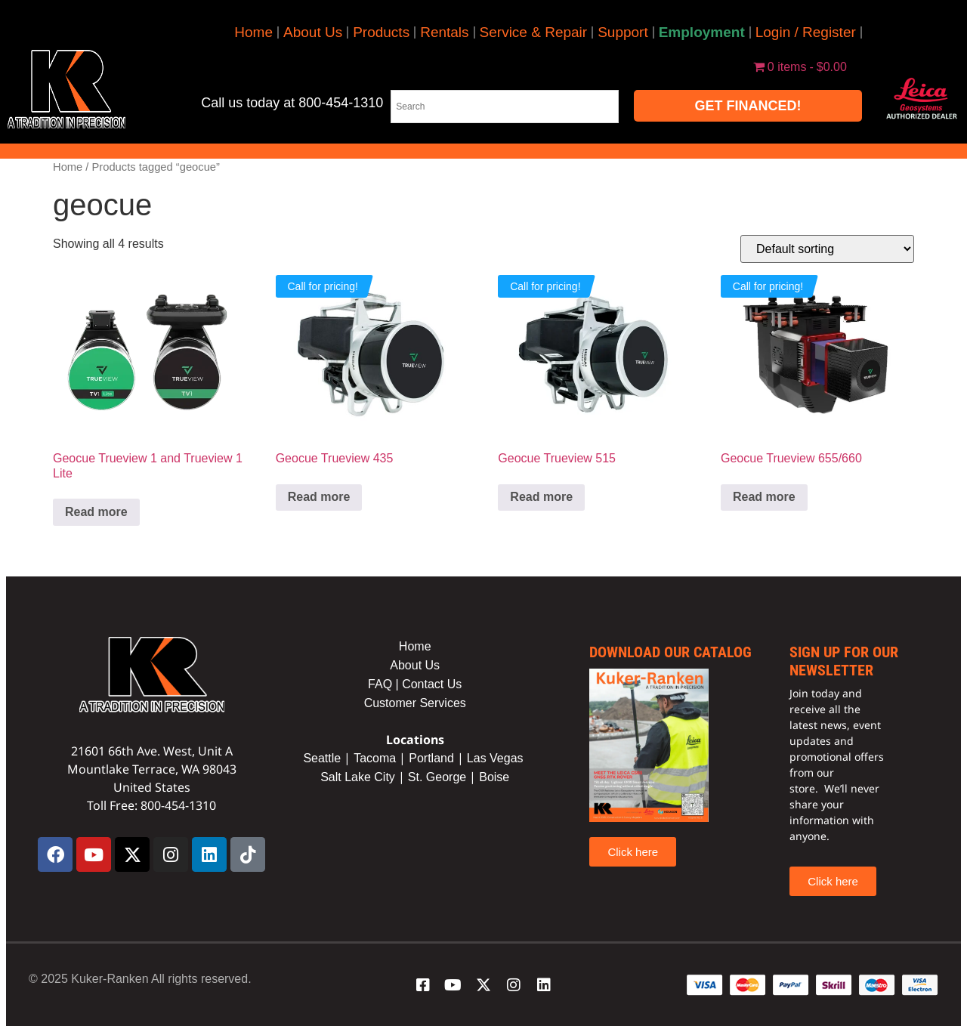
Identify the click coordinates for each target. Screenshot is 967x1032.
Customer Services (415, 703)
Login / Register (805, 32)
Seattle (322, 758)
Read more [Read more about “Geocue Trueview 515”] (541, 496)
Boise (494, 777)
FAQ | (385, 684)
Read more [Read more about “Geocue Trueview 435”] (319, 496)
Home (253, 32)
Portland (431, 758)
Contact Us (432, 684)
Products (381, 32)
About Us (312, 32)
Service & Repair (534, 32)
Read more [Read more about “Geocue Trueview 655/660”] (764, 496)
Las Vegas (497, 758)
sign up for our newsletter (843, 661)
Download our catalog (670, 652)
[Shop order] (827, 249)
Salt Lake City (357, 777)
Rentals (444, 32)
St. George (437, 777)
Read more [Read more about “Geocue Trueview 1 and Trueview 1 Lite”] (96, 511)
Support (623, 32)
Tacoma (375, 758)
